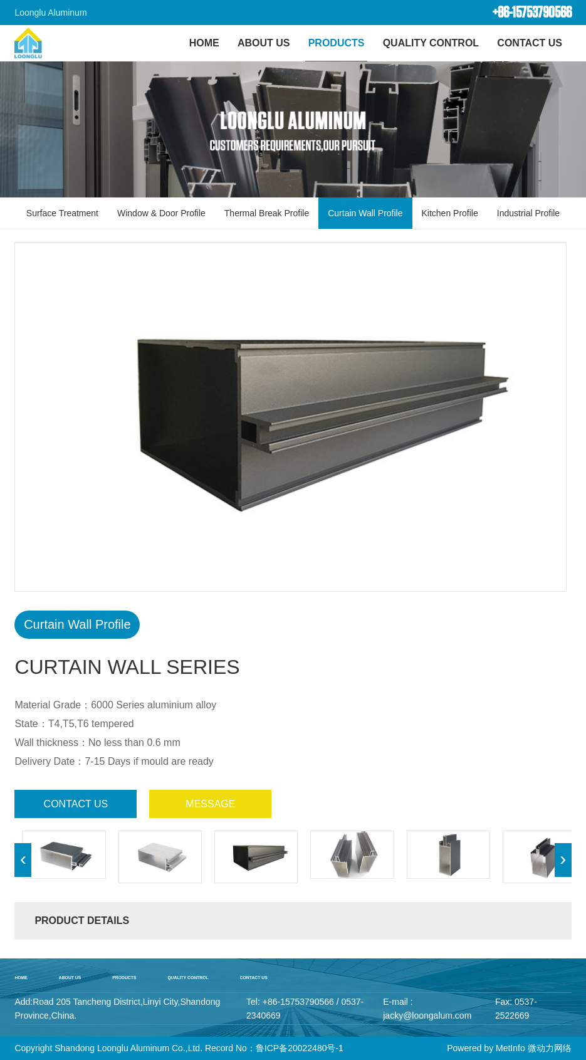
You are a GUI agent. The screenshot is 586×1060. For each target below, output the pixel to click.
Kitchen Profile (450, 213)
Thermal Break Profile (266, 213)
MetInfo (510, 1048)
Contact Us (529, 43)
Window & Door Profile (161, 213)
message (210, 804)
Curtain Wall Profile (365, 213)
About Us (264, 43)
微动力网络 (550, 1048)
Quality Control (431, 43)
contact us (76, 804)
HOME (204, 43)
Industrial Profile (528, 213)
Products (336, 43)
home (20, 977)
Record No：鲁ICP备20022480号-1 (274, 1048)
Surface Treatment (62, 213)
